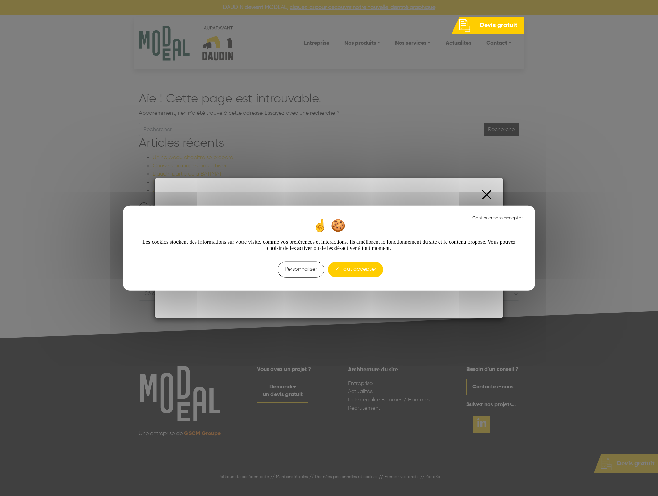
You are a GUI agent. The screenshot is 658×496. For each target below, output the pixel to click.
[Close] (487, 195)
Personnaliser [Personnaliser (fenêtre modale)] (301, 269)
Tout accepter (355, 269)
